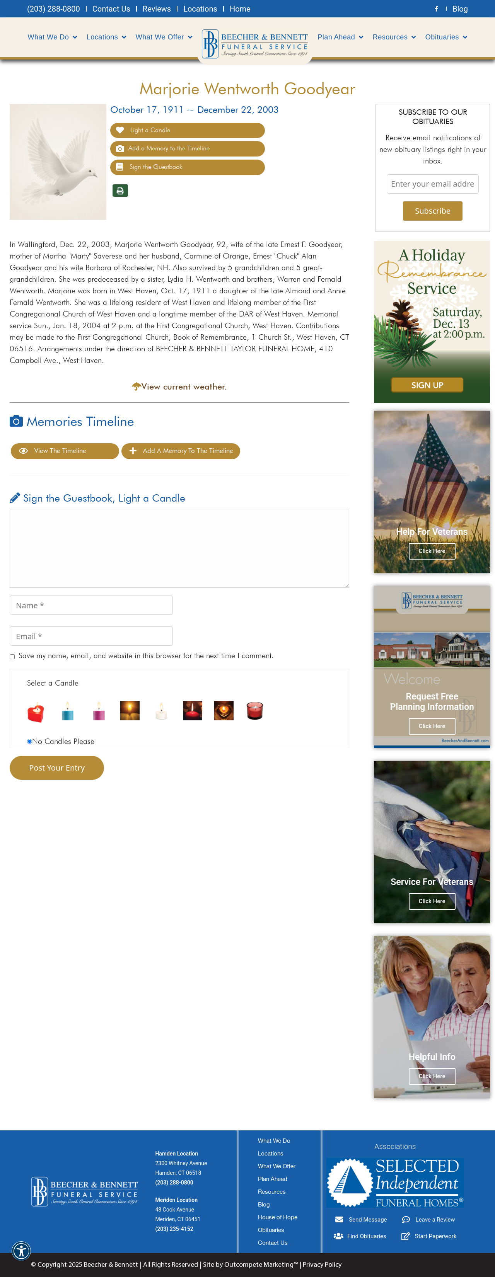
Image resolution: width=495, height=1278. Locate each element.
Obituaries (446, 37)
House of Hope (277, 1218)
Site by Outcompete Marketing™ (250, 1265)
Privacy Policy (322, 1265)
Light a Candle (143, 131)
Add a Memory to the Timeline (163, 149)
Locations (106, 37)
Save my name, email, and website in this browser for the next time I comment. (146, 656)
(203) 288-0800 (174, 1183)
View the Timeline (52, 452)
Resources (394, 37)
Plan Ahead (340, 37)
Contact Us (273, 1243)
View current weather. (184, 387)
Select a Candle (53, 683)
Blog (264, 1205)
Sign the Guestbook (149, 167)
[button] (21, 1255)
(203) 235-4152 (174, 1230)
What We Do (52, 37)
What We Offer (164, 37)
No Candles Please (63, 742)
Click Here (432, 551)
